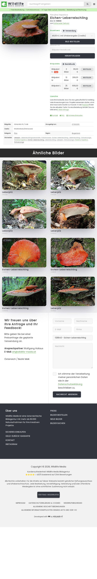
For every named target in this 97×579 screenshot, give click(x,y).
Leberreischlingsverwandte (30, 138)
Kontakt (54, 115)
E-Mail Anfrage (63, 110)
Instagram (11, 444)
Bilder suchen (57, 423)
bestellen (87, 69)
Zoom (41, 16)
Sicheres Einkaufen (74, 115)
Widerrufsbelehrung (73, 503)
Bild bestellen (72, 41)
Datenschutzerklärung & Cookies (44, 503)
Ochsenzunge (86, 138)
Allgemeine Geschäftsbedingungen (49, 506)
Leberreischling (74, 138)
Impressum (20, 503)
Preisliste (85, 105)
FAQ (62, 115)
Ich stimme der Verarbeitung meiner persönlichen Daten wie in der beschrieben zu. (74, 380)
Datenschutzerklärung (70, 384)
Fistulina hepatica (59, 15)
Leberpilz (17, 138)
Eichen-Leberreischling (69, 18)
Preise (53, 410)
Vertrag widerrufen (48, 494)
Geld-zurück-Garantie (18, 436)
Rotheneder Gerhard (61, 23)
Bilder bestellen (58, 415)
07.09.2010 (75, 124)
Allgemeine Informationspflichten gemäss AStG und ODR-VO (49, 510)
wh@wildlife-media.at (24, 351)
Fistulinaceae (46, 138)
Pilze (15, 133)
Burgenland (76, 133)
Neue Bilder (56, 419)
